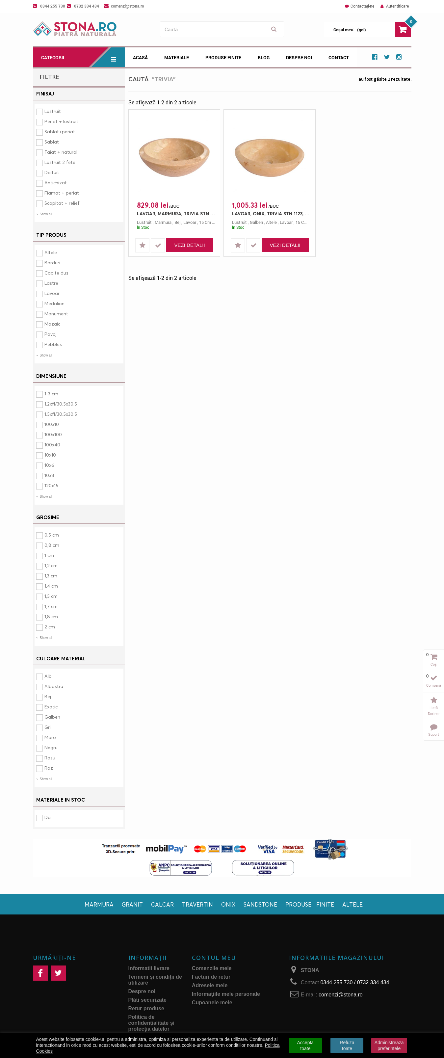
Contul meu (214, 958)
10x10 (50, 455)
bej (177, 222)
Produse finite (309, 904)
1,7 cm (51, 606)
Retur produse (146, 1008)
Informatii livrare (149, 968)
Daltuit (51, 172)
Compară (433, 685)
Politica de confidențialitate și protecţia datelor (151, 1023)
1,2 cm (51, 565)
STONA (310, 970)
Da (47, 817)
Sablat (51, 142)
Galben (52, 717)
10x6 (49, 465)
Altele (50, 252)
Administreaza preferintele (389, 1045)
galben (256, 222)
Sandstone (260, 904)
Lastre (51, 283)
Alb (48, 676)
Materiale (176, 57)
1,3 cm (50, 575)
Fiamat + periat (61, 193)
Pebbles (53, 344)
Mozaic (52, 324)
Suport (433, 734)
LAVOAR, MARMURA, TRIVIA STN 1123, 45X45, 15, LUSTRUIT (176, 213)
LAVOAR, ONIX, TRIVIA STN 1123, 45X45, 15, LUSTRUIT (271, 213)
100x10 (51, 424)
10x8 (49, 475)
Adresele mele (210, 985)
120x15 (51, 485)
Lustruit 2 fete (59, 162)
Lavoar (52, 293)
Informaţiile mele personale (226, 994)
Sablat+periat (59, 131)
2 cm (49, 626)
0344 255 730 (52, 6)
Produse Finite (223, 57)
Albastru (53, 686)
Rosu (49, 757)
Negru (51, 747)
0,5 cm (51, 535)
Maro (50, 737)
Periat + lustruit (61, 121)
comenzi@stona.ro (127, 6)
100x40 (52, 444)
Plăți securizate (147, 1000)
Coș (434, 664)
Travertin (197, 904)
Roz (48, 768)
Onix (228, 904)
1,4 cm (51, 586)
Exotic (51, 706)
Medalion (54, 303)
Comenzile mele (212, 968)
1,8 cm (51, 616)
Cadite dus (56, 273)
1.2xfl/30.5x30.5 (60, 404)
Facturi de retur (211, 977)
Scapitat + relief (62, 203)
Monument (56, 313)
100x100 (53, 434)
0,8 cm (51, 545)
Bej (47, 696)
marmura (163, 222)
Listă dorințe (433, 710)
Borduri (52, 262)
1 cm (49, 555)
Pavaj (50, 334)
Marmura (99, 904)
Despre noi (299, 57)
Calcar (162, 904)
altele (271, 222)
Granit (132, 904)
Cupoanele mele (212, 1002)
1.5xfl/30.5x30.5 (60, 414)
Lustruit (52, 111)
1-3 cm (51, 393)
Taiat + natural (60, 152)
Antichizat (55, 182)
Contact (338, 57)
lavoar (189, 222)
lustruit (144, 222)
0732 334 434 (86, 6)
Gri (47, 727)
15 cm (205, 222)
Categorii (83, 57)
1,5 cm (51, 596)
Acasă (140, 57)
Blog (264, 57)
